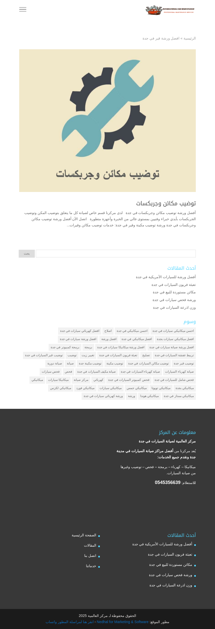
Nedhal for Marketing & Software (122, 622)
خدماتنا (91, 566)
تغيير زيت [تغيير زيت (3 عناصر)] (88, 355)
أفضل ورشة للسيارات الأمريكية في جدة (166, 277)
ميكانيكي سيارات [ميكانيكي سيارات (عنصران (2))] (111, 388)
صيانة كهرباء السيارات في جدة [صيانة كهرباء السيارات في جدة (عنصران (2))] (140, 371)
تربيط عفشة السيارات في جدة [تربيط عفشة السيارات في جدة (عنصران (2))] (174, 355)
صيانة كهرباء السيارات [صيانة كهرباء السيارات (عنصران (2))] (179, 371)
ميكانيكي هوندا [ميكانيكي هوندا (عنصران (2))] (149, 396)
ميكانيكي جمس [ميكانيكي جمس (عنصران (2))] (136, 388)
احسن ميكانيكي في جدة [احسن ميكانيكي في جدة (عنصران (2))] (132, 331)
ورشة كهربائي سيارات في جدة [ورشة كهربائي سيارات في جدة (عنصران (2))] (103, 396)
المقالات (90, 545)
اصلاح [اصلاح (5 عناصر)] (108, 331)
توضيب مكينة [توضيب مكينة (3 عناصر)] (114, 363)
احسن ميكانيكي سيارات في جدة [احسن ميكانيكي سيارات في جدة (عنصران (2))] (173, 331)
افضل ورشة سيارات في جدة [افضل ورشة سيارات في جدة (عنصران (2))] (78, 339)
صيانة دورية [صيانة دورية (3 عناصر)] (54, 363)
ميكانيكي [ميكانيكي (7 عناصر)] (37, 380)
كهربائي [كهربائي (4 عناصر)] (98, 380)
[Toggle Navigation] (22, 10)
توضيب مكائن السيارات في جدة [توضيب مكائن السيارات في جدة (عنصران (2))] (148, 363)
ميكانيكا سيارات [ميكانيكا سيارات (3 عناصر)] (58, 380)
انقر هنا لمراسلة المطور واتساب (70, 622)
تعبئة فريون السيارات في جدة (174, 285)
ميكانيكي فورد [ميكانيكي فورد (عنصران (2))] (85, 388)
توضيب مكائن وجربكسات (166, 203)
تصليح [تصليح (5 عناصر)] (146, 355)
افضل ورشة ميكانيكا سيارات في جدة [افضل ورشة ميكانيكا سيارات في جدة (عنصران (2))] (121, 347)
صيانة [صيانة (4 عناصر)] (70, 363)
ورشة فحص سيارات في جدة (174, 300)
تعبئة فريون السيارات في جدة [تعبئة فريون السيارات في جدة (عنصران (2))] (118, 355)
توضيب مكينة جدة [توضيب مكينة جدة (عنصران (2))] (90, 363)
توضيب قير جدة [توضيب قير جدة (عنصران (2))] (184, 363)
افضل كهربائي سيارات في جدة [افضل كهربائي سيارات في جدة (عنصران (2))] (79, 331)
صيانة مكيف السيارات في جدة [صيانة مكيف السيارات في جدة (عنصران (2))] (96, 371)
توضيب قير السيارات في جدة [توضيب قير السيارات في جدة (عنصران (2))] (43, 355)
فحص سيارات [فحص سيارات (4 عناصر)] (51, 371)
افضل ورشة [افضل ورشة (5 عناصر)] (108, 339)
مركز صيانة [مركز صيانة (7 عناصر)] (81, 380)
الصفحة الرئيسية (84, 535)
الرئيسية (190, 38)
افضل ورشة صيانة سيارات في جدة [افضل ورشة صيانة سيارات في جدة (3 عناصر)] (171, 347)
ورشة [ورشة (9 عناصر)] (131, 396)
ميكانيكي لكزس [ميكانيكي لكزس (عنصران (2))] (60, 388)
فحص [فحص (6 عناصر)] (68, 371)
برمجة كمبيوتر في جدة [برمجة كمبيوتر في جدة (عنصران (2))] (65, 347)
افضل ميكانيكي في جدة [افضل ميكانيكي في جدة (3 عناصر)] (137, 339)
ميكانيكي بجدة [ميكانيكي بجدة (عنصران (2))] (185, 388)
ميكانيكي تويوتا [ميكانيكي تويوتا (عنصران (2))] (161, 388)
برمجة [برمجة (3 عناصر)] (88, 347)
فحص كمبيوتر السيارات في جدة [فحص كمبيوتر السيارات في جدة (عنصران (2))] (128, 380)
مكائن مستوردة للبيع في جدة (174, 292)
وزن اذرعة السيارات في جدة (174, 307)
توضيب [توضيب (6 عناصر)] (72, 355)
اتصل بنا (90, 556)
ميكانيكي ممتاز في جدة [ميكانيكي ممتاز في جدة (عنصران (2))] (179, 396)
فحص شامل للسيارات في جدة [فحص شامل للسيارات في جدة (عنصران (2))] (174, 380)
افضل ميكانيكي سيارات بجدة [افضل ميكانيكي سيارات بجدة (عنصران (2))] (175, 339)
